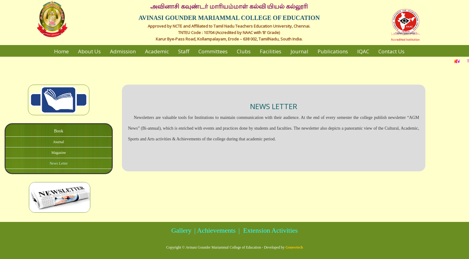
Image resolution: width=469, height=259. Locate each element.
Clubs (244, 51)
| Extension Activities (267, 230)
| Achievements (214, 230)
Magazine (58, 152)
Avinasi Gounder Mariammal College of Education (223, 247)
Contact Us (391, 51)
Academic (157, 51)
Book (58, 131)
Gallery (181, 230)
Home (61, 51)
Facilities (270, 51)
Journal (299, 51)
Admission (123, 51)
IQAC (363, 51)
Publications (333, 51)
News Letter (58, 163)
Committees (213, 51)
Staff (183, 51)
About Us (89, 51)
